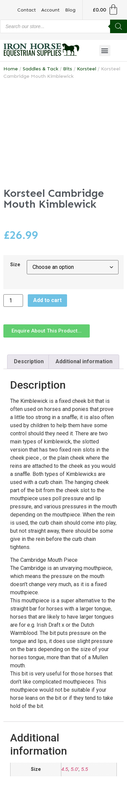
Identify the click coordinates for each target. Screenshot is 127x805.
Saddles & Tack (40, 69)
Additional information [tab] (84, 361)
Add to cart (47, 300)
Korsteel (86, 69)
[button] (104, 50)
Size (15, 264)
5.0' (75, 769)
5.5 (84, 769)
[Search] (118, 26)
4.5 (64, 769)
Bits (67, 69)
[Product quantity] (13, 300)
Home (10, 69)
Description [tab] (29, 361)
